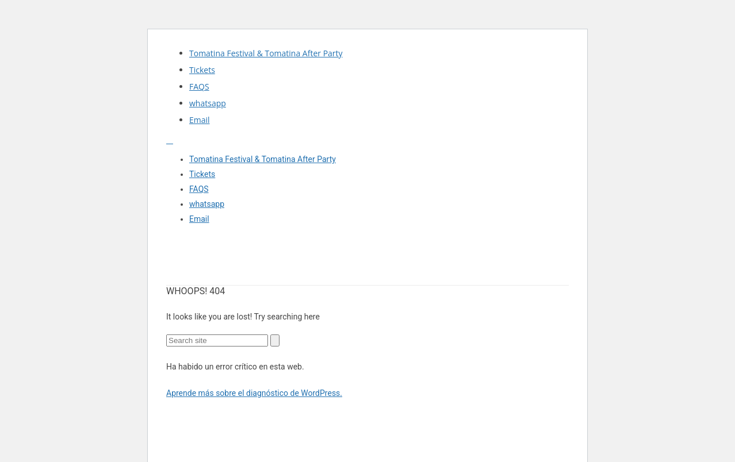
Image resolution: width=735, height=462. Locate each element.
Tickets (202, 69)
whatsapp (207, 103)
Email (199, 119)
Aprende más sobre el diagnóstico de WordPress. (254, 393)
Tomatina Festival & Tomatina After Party (266, 53)
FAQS (199, 86)
